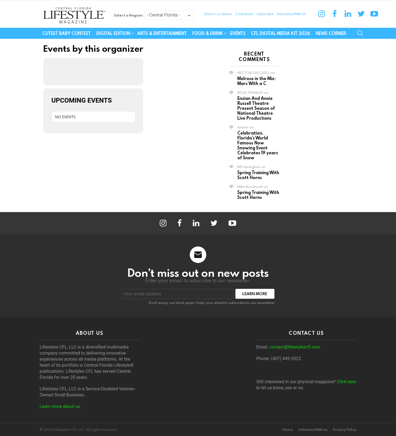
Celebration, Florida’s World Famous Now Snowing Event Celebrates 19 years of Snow (257, 145)
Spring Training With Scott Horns (258, 175)
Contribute (244, 13)
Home (288, 429)
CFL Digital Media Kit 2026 (280, 33)
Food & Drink (207, 33)
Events (238, 33)
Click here (346, 381)
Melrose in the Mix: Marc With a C (256, 81)
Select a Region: (128, 15)
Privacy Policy (344, 429)
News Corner (331, 33)
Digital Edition (113, 33)
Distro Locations (218, 13)
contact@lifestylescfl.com (294, 347)
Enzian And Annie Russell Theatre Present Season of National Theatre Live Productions (256, 108)
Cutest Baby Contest (66, 33)
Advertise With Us (291, 13)
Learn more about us (60, 406)
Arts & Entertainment (162, 33)
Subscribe (265, 13)
